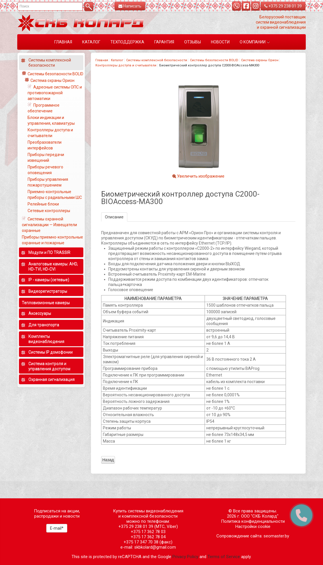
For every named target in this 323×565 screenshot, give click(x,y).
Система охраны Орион (259, 60)
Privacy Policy (185, 556)
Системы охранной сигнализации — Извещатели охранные (49, 225)
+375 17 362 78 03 (148, 531)
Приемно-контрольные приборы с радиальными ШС (55, 194)
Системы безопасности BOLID (214, 60)
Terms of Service (223, 556)
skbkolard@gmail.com (155, 547)
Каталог (117, 60)
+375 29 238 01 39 (283, 6)
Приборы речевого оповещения (45, 170)
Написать (129, 6)
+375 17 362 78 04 (148, 536)
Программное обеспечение (43, 108)
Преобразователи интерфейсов (44, 145)
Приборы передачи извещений (46, 157)
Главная (101, 60)
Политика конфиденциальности (253, 521)
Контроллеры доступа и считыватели (125, 65)
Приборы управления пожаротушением (48, 182)
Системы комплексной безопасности (156, 60)
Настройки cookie (252, 526)
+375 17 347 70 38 (141, 542)
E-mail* (57, 528)
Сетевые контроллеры (49, 210)
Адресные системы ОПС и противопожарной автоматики (55, 93)
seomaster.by (276, 536)
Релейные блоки (43, 204)
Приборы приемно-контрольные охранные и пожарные (52, 240)
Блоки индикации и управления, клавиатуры (51, 120)
